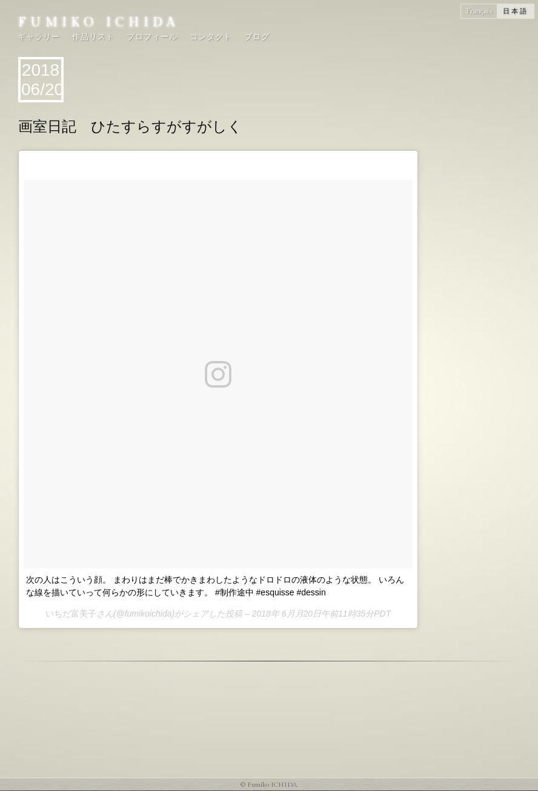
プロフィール (152, 37)
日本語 (515, 11)
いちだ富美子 (70, 613)
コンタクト (211, 37)
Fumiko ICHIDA (98, 22)
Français (479, 11)
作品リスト (93, 37)
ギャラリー (39, 37)
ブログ (257, 37)
